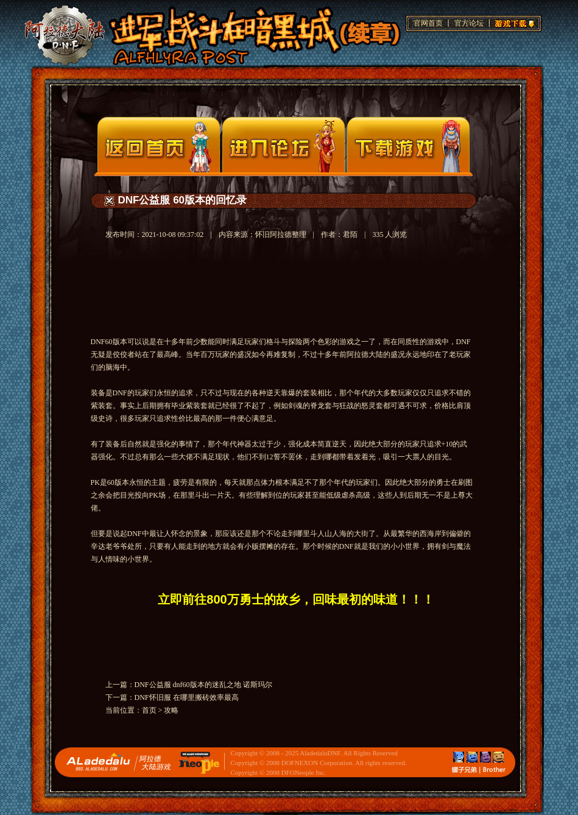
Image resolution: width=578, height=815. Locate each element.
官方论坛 (469, 23)
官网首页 (428, 23)
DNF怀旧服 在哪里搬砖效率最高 (187, 697)
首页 (149, 710)
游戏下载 (513, 22)
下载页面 (408, 144)
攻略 (171, 710)
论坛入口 (283, 144)
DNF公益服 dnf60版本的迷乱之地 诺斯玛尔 (203, 684)
